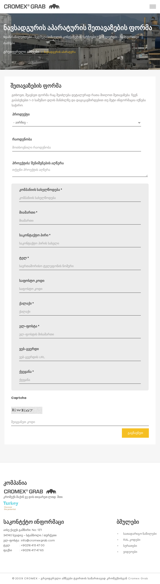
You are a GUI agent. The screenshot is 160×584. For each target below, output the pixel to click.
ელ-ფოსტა (29, 326)
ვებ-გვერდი (29, 349)
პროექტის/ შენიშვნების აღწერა (38, 163)
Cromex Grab (138, 578)
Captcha (18, 398)
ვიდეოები (130, 552)
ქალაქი (26, 303)
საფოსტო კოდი (31, 281)
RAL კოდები (131, 540)
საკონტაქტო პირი (35, 235)
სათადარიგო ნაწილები (140, 533)
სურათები (130, 546)
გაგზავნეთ (135, 433)
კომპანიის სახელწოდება (40, 190)
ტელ (24, 258)
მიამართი (28, 212)
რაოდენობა (22, 139)
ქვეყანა (26, 372)
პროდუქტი (21, 114)
